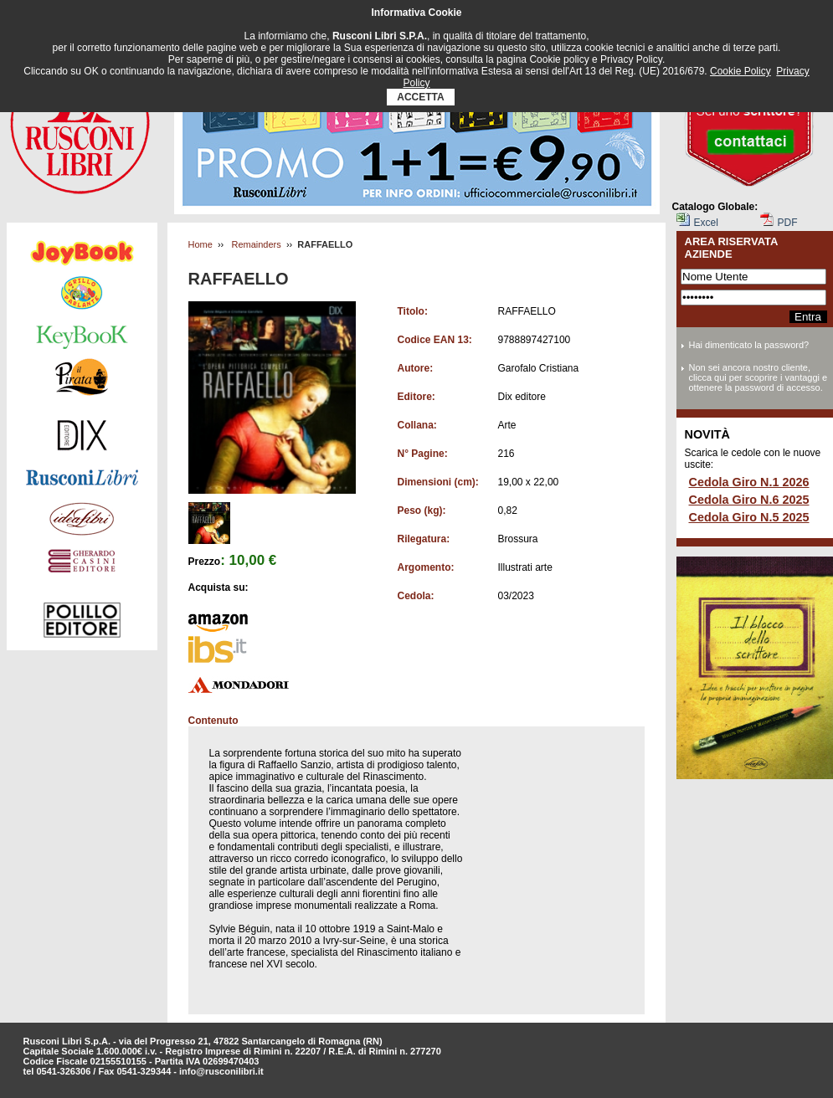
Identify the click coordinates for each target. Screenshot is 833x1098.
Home (200, 244)
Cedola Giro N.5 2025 (749, 517)
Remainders (255, 244)
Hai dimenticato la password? (749, 345)
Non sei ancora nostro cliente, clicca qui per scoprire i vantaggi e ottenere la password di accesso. (758, 377)
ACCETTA (421, 97)
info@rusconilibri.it (221, 1071)
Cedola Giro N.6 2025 (749, 499)
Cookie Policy (740, 71)
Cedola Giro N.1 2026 (749, 482)
